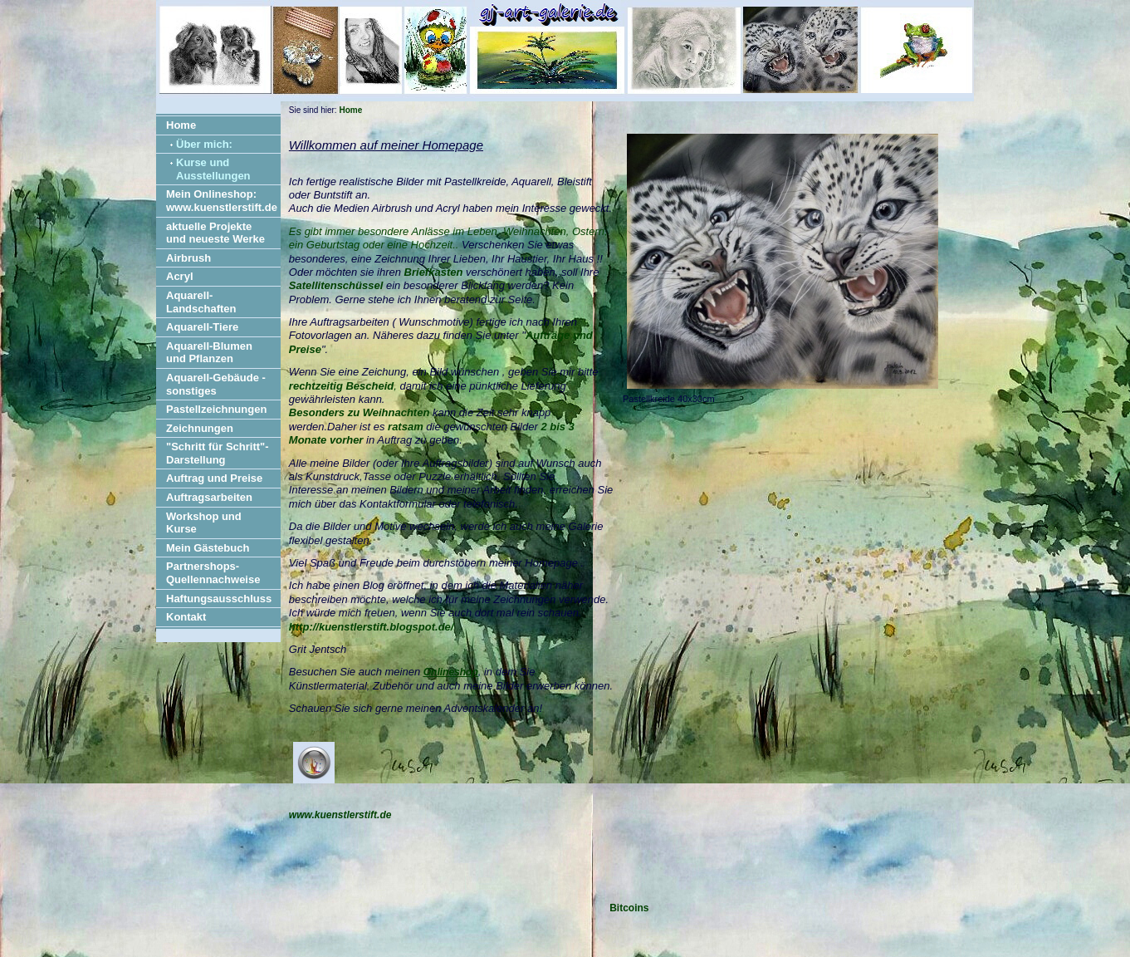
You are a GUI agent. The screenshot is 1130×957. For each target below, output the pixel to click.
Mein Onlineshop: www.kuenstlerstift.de (221, 200)
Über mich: (204, 144)
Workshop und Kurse (204, 523)
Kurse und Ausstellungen (213, 169)
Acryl (179, 276)
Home (181, 125)
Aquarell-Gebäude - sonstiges (216, 384)
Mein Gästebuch (207, 548)
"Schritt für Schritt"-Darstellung (217, 453)
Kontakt (186, 617)
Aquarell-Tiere (202, 327)
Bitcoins (628, 908)
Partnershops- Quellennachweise (213, 573)
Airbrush (188, 258)
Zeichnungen (199, 428)
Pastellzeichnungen (216, 409)
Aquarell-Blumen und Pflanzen (209, 353)
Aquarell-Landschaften (201, 302)
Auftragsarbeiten (209, 497)
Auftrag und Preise (214, 478)
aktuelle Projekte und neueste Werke (215, 233)
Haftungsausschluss (218, 598)
